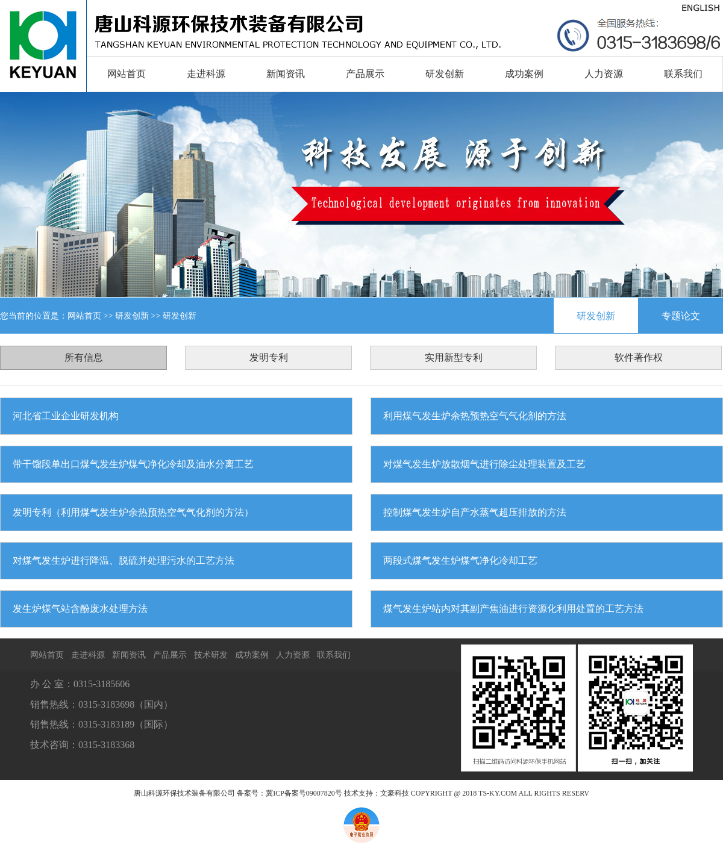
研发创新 (444, 74)
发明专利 (268, 357)
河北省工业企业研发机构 (66, 416)
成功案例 (524, 74)
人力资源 (603, 74)
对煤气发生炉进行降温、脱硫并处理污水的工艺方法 (123, 560)
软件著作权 (639, 357)
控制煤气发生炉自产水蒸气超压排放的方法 (474, 512)
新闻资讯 (285, 74)
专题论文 (681, 316)
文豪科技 (394, 793)
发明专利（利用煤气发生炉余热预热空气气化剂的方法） (133, 512)
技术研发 (211, 654)
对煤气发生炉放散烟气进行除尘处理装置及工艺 (484, 464)
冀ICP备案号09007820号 (304, 793)
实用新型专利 (454, 357)
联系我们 (683, 74)
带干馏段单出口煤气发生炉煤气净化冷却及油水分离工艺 (133, 464)
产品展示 (365, 74)
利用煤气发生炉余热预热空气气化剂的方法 (474, 416)
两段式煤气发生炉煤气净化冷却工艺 (460, 560)
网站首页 (126, 74)
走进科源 (206, 74)
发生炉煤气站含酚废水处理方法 (80, 608)
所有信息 (83, 357)
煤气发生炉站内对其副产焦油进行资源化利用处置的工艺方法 (513, 608)
